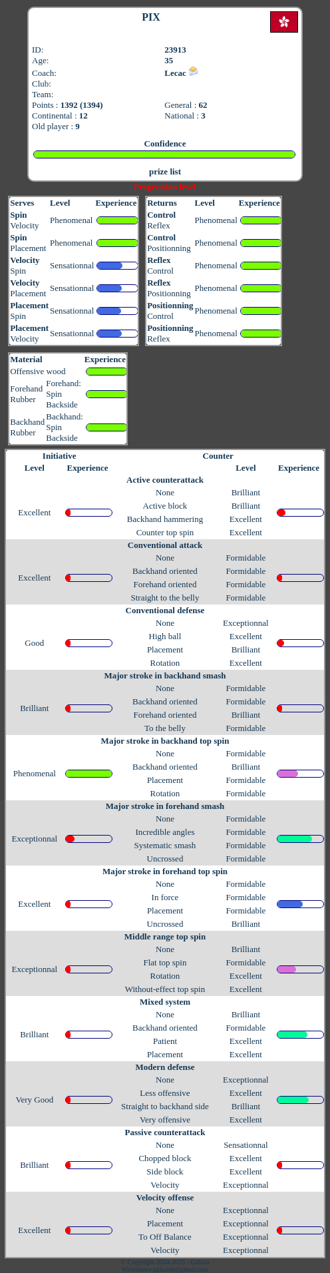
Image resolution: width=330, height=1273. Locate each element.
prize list (165, 171)
